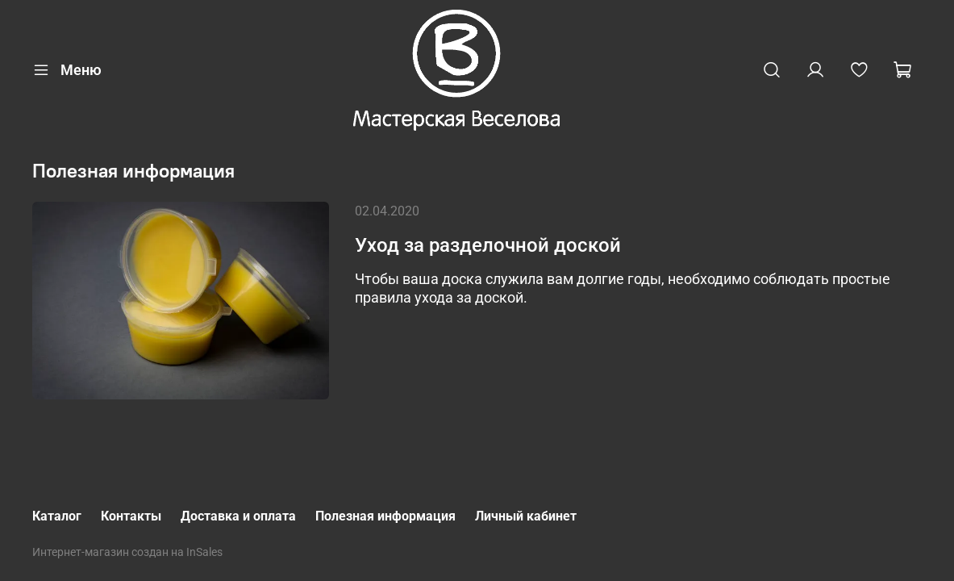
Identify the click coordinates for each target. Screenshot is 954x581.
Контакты (131, 516)
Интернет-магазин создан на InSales (127, 552)
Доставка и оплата (238, 516)
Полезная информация (385, 516)
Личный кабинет (526, 516)
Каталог (56, 516)
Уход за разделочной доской (488, 245)
